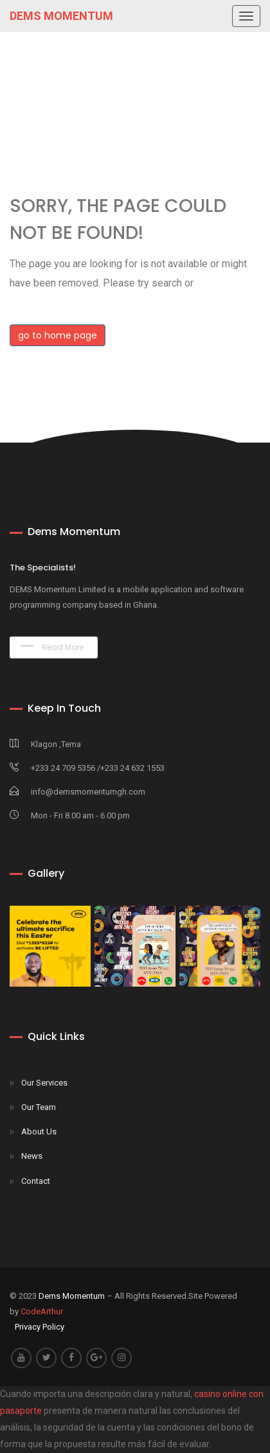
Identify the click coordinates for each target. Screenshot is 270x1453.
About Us (39, 1131)
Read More (52, 647)
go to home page (57, 335)
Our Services (44, 1083)
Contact (35, 1181)
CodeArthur (42, 1311)
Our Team (38, 1107)
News (31, 1156)
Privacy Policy (39, 1327)
